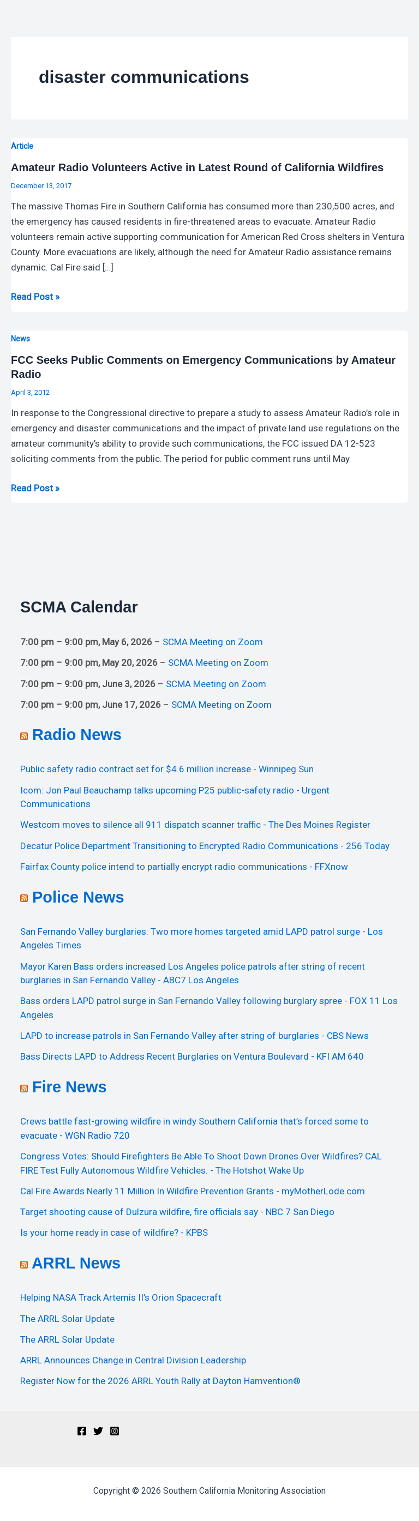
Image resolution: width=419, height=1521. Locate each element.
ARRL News (76, 1263)
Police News (78, 897)
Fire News (69, 1087)
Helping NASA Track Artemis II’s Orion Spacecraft (121, 1297)
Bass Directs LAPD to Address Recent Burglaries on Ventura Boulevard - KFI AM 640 (192, 1056)
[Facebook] (82, 1431)
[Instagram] (114, 1431)
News (20, 338)
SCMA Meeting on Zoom (213, 641)
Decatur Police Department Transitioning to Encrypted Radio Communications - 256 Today (205, 845)
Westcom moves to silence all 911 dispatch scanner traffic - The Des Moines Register (195, 824)
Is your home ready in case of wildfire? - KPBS (114, 1232)
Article (22, 146)
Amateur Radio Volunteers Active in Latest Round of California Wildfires (197, 167)
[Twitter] (98, 1431)
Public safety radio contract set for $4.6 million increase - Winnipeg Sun (167, 768)
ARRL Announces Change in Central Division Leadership (133, 1360)
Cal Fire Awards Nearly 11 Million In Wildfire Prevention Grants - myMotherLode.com (192, 1191)
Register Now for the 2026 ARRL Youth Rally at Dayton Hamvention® (160, 1380)
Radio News (77, 734)
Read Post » (35, 295)
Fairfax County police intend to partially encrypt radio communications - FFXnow (184, 866)
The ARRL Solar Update (67, 1318)
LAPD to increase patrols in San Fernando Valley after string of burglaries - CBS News (194, 1035)
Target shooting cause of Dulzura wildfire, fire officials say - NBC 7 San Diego (177, 1211)
